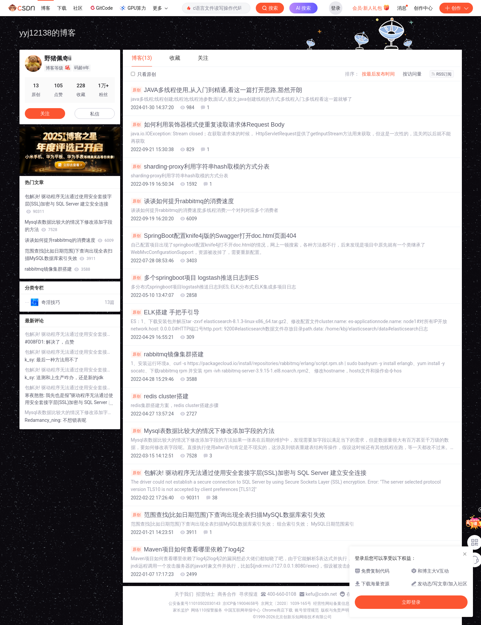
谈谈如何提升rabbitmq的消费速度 (182, 201)
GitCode (101, 7)
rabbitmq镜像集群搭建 (167, 354)
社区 (78, 8)
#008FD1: (35, 342)
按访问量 (412, 74)
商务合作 (227, 594)
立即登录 (411, 602)
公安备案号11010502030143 (194, 603)
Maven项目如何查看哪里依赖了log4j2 (188, 549)
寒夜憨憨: (35, 395)
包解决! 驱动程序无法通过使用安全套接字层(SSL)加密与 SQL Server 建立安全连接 (249, 473)
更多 (160, 8)
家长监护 (181, 610)
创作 (456, 8)
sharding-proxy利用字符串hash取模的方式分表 (200, 166)
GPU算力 (132, 8)
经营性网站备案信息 (331, 603)
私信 (94, 114)
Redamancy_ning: (44, 420)
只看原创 (143, 74)
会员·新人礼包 (371, 7)
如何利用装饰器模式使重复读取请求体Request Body (208, 124)
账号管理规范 (307, 610)
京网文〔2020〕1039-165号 (286, 603)
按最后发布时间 (378, 74)
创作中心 (423, 8)
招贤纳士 (205, 594)
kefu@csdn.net (321, 594)
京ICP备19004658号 (241, 603)
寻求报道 (248, 594)
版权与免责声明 (335, 610)
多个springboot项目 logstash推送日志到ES (195, 277)
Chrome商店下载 (277, 610)
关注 (45, 113)
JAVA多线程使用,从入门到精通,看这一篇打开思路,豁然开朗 (216, 90)
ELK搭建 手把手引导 (165, 312)
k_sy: (30, 359)
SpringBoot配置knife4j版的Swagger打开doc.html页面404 (213, 235)
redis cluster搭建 (160, 396)
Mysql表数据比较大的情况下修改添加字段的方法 (203, 431)
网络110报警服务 (206, 610)
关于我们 (184, 594)
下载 (61, 8)
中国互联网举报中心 (242, 610)
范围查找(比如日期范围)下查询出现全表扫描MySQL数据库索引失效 (228, 514)
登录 (335, 8)
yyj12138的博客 (47, 32)
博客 (45, 8)
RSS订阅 (442, 74)
